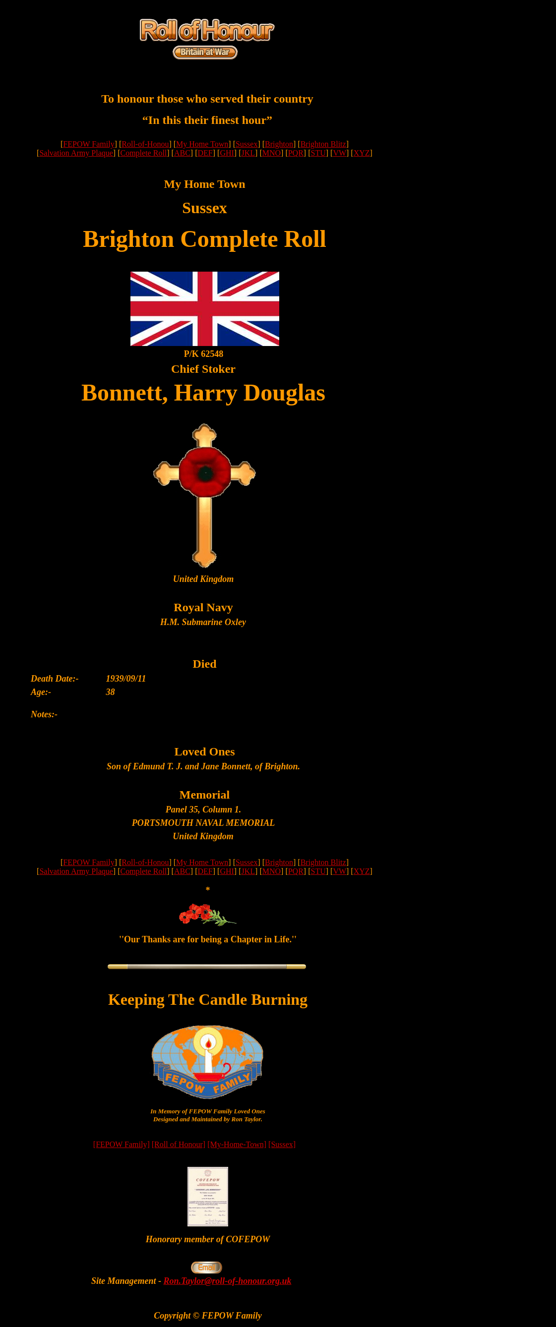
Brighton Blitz (323, 144)
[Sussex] (282, 1144)
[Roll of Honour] (178, 1144)
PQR (296, 153)
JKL (248, 153)
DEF (205, 153)
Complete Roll (144, 153)
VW (339, 153)
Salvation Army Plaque (76, 153)
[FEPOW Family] (121, 1144)
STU (317, 153)
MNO (271, 153)
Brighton (279, 144)
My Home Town (202, 144)
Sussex (246, 144)
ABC (182, 153)
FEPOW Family (88, 144)
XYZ (362, 153)
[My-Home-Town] (236, 1144)
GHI (227, 153)
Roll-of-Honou (145, 144)
